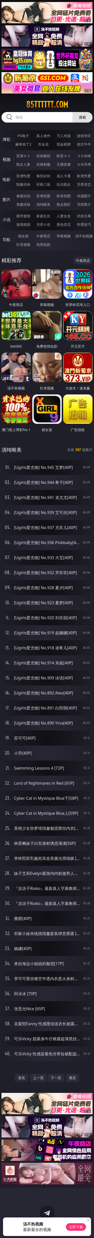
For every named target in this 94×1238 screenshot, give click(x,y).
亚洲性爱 (23, 175)
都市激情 (23, 216)
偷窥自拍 (23, 195)
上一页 (38, 1077)
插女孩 (23, 236)
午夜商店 (43, 236)
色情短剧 (43, 244)
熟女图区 (64, 204)
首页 (21, 1077)
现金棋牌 (64, 144)
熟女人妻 (23, 164)
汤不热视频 (84, 236)
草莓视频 (64, 236)
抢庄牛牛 (84, 144)
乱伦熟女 (64, 184)
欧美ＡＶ (64, 155)
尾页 (72, 1077)
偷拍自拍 (43, 175)
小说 (7, 219)
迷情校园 (23, 224)
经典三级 (43, 184)
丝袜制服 (43, 164)
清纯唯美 (43, 204)
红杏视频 (23, 244)
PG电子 (23, 135)
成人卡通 (64, 175)
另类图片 (84, 204)
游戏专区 (84, 135)
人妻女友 (64, 216)
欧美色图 (64, 195)
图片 (7, 199)
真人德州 (43, 135)
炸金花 (43, 144)
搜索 (82, 117)
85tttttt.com (47, 104)
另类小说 (43, 224)
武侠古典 (84, 216)
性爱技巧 (84, 224)
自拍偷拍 (43, 155)
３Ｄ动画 (84, 155)
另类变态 (84, 184)
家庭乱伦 (43, 216)
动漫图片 (84, 195)
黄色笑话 (64, 224)
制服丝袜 (23, 184)
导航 (7, 239)
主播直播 (64, 164)
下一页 (56, 1077)
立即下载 (76, 1226)
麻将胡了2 (23, 144)
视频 (7, 159)
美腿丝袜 (23, 204)
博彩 (7, 139)
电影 (7, 179)
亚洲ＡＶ (23, 155)
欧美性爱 (84, 175)
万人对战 (64, 135)
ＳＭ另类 (84, 164)
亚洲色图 (43, 195)
